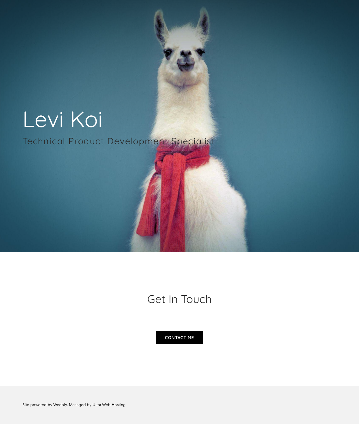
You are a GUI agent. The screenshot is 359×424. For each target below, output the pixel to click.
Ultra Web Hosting (109, 404)
